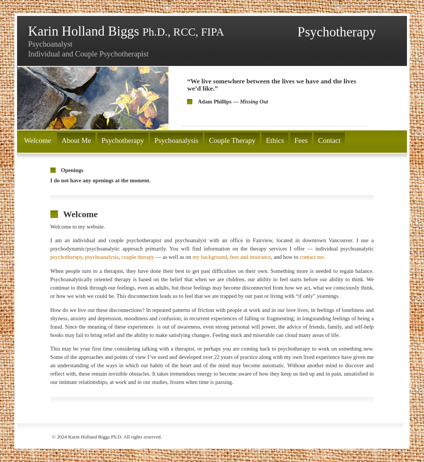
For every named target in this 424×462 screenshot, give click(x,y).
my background (209, 257)
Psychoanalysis (176, 140)
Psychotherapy (122, 140)
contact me (312, 257)
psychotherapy (66, 257)
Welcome (37, 140)
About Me (76, 140)
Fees (301, 140)
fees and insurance (250, 257)
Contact (329, 140)
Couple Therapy (232, 140)
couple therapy (138, 257)
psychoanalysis (102, 257)
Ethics (275, 140)
